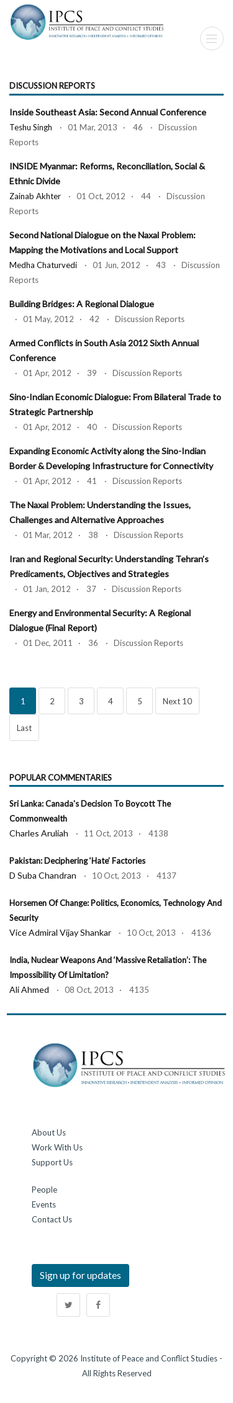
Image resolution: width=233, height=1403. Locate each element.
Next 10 (177, 701)
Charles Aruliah (38, 833)
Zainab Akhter (35, 196)
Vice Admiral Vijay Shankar (60, 932)
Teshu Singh (30, 127)
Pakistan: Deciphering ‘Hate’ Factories (77, 861)
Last (24, 728)
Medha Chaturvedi (43, 265)
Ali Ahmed (29, 989)
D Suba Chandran (42, 875)
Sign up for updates (80, 1275)
